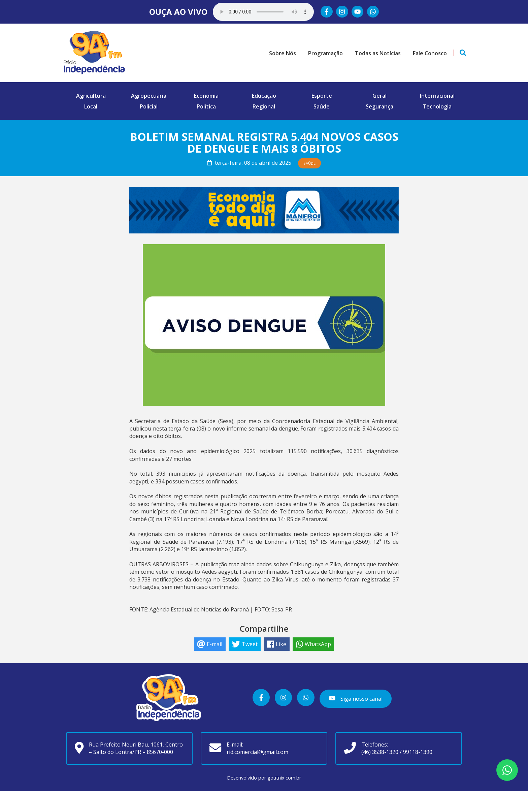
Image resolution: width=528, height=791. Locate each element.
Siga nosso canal (355, 698)
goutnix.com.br (284, 777)
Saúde (322, 106)
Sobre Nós (282, 53)
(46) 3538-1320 (379, 752)
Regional (264, 106)
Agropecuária (148, 95)
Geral (379, 95)
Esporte (321, 95)
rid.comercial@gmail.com (257, 752)
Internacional (437, 95)
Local (90, 106)
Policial (149, 106)
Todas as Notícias (378, 53)
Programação (325, 53)
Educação (264, 95)
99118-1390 (417, 752)
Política (206, 106)
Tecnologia (437, 106)
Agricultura (91, 95)
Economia (206, 95)
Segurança (379, 106)
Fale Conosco (430, 53)
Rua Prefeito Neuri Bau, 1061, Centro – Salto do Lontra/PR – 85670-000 (136, 748)
